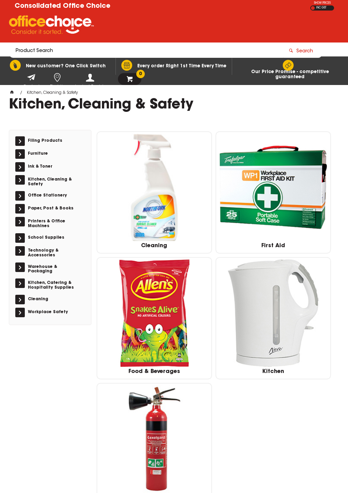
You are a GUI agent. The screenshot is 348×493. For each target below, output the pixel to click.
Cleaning (135, 221)
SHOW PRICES (322, 3)
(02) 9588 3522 (268, 395)
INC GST (321, 7)
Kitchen (135, 328)
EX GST (313, 8)
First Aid (217, 221)
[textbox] (134, 26)
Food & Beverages (298, 221)
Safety (217, 328)
